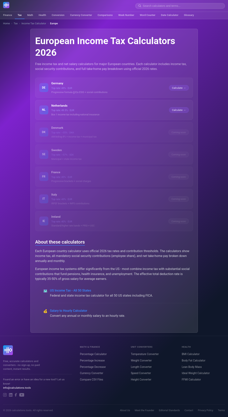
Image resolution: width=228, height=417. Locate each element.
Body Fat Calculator (193, 360)
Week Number (126, 15)
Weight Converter (141, 360)
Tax (20, 15)
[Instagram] (5, 395)
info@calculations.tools (17, 387)
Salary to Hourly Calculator (68, 311)
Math (30, 15)
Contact (189, 410)
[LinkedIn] (10, 395)
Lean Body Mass (192, 366)
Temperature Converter (145, 354)
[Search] (182, 5)
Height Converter (141, 379)
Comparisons (105, 15)
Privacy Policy (205, 410)
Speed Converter (141, 373)
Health (42, 15)
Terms (221, 410)
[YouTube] (21, 395)
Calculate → (179, 87)
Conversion (58, 15)
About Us (125, 410)
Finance (7, 15)
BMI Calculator (191, 354)
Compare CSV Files (91, 379)
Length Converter (141, 366)
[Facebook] (16, 395)
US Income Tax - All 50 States (70, 290)
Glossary (189, 15)
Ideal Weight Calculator (196, 373)
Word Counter (147, 15)
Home (6, 23)
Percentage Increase (92, 360)
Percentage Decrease (93, 366)
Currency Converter (81, 15)
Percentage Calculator (93, 354)
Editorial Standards (169, 410)
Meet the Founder (144, 410)
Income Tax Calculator (33, 23)
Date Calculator (169, 15)
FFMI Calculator (191, 379)
